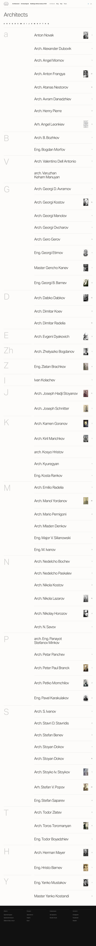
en (91, 4)
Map (61, 3)
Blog (57, 3)
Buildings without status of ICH (38, 3)
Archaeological (25, 3)
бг (88, 4)
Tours (65, 3)
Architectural (15, 3)
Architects (52, 3)
